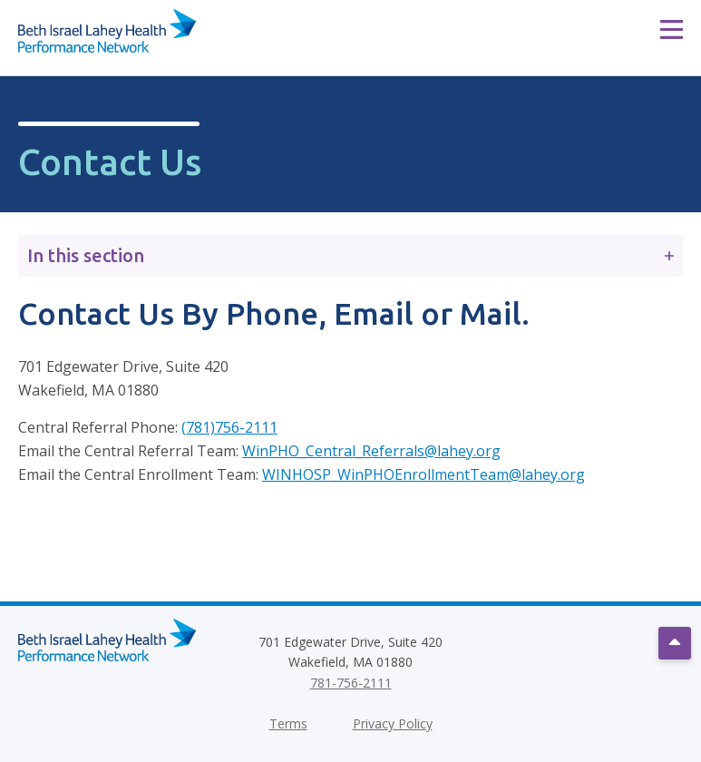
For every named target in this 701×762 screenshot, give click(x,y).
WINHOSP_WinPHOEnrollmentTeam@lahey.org (423, 474)
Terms (288, 723)
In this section (350, 255)
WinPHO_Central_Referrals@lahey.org (371, 451)
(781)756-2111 (229, 427)
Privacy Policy (393, 723)
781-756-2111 (351, 682)
